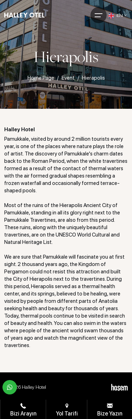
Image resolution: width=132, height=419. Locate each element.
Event (68, 78)
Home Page (40, 78)
